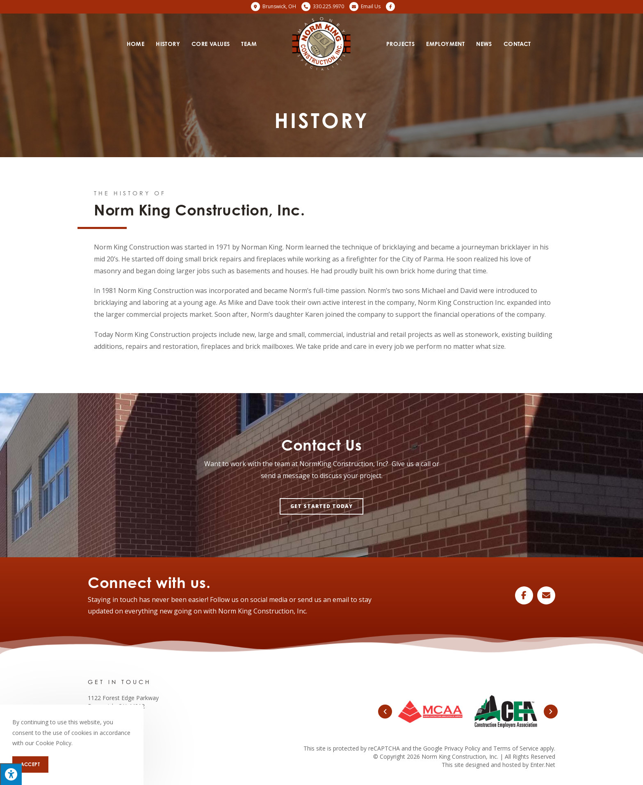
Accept (30, 764)
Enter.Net (542, 765)
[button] (321, 506)
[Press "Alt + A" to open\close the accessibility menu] (11, 774)
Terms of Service (515, 748)
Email (371, 6)
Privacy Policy (462, 748)
